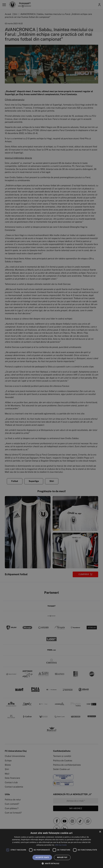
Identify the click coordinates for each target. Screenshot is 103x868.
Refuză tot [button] (62, 857)
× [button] (100, 832)
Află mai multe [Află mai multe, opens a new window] (61, 845)
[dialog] (51, 848)
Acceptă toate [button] (42, 857)
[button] (51, 863)
